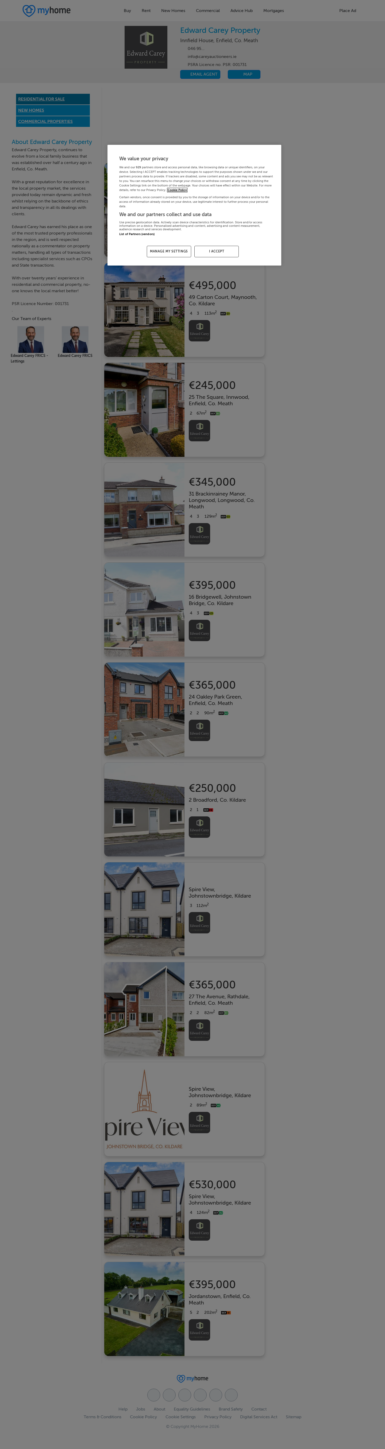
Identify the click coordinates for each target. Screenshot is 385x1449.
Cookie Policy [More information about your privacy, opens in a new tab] (177, 190)
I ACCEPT (216, 251)
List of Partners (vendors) (137, 234)
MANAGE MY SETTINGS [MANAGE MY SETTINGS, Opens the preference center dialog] (169, 251)
